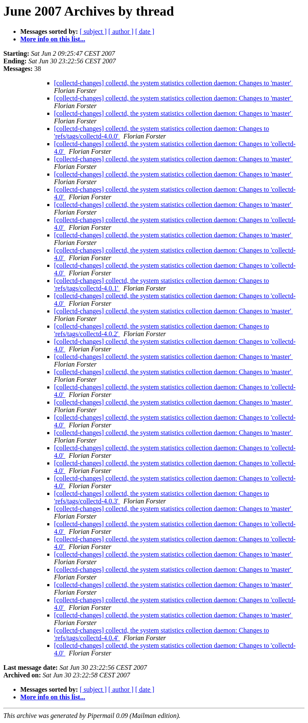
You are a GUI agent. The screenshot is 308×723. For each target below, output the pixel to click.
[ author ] (121, 31)
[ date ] (144, 31)
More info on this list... (52, 39)
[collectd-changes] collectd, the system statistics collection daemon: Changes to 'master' (173, 83)
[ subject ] (93, 31)
